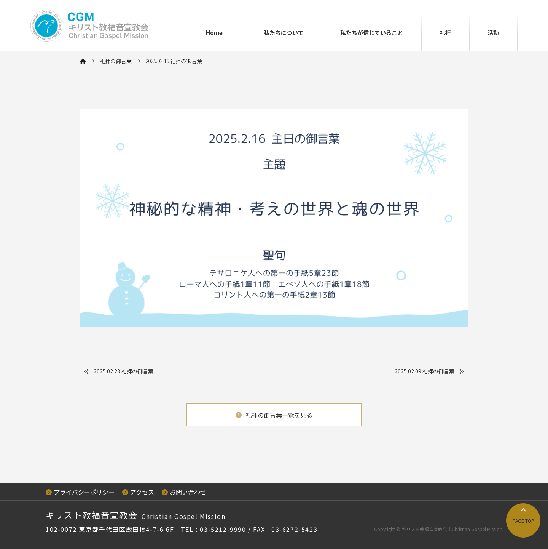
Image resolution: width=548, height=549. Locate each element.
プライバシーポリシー (80, 491)
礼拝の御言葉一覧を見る (274, 414)
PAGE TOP (523, 520)
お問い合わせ (184, 491)
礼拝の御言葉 (116, 61)
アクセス (138, 491)
